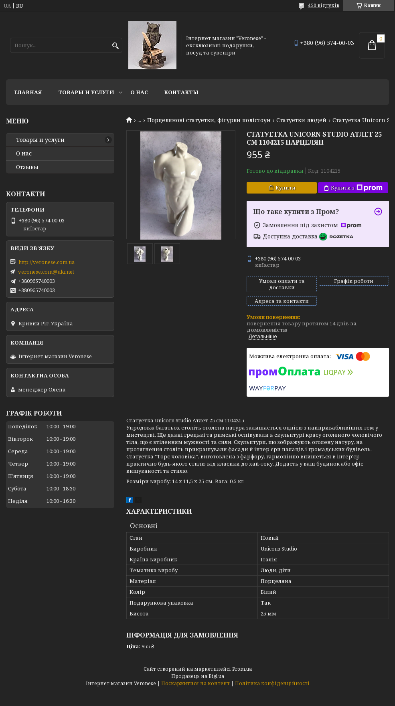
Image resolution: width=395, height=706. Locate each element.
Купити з (357, 188)
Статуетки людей (301, 120)
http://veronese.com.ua (46, 262)
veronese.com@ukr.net (46, 271)
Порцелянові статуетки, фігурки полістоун (209, 120)
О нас (139, 92)
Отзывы (27, 167)
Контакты (181, 92)
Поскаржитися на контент (195, 683)
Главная (28, 92)
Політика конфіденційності (272, 683)
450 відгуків (323, 5)
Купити (285, 187)
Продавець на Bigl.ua (197, 676)
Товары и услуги (86, 92)
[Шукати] (115, 46)
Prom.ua (242, 669)
